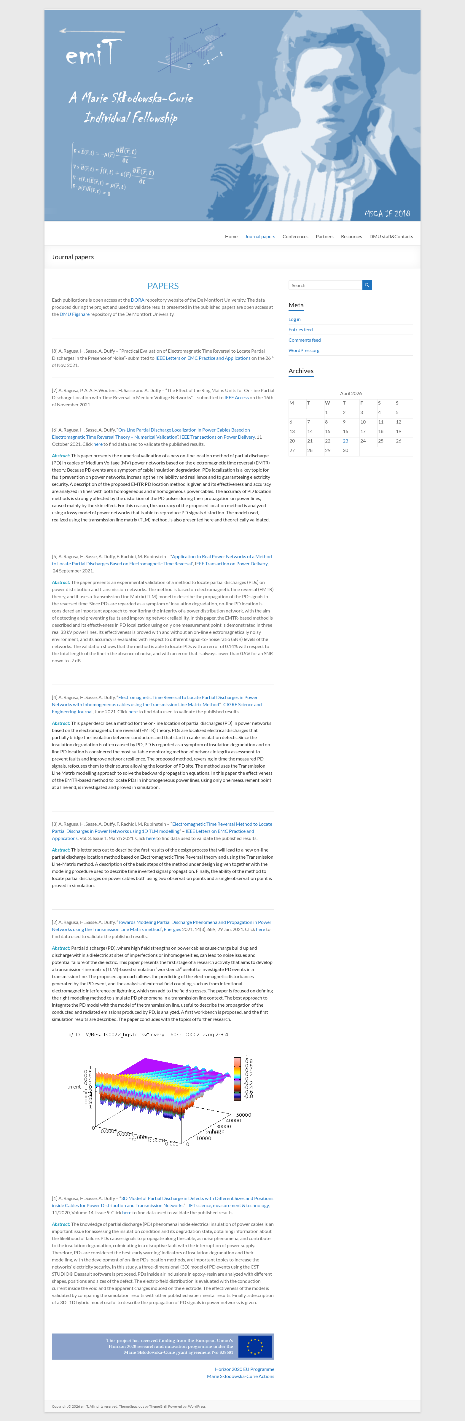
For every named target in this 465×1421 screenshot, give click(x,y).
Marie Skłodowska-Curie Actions (240, 1376)
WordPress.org (304, 350)
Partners (325, 236)
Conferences (295, 236)
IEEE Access (236, 397)
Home (231, 236)
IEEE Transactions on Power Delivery (217, 437)
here (98, 444)
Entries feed (301, 329)
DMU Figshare (75, 314)
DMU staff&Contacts (391, 236)
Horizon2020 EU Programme (244, 1369)
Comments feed (305, 340)
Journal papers (260, 236)
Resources (351, 236)
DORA (137, 300)
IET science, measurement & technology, (229, 1205)
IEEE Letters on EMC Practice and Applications (203, 358)
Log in (295, 319)
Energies (172, 929)
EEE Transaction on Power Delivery (231, 563)
